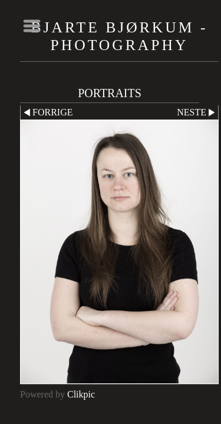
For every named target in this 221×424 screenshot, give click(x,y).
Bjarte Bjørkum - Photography (119, 36)
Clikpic (81, 394)
